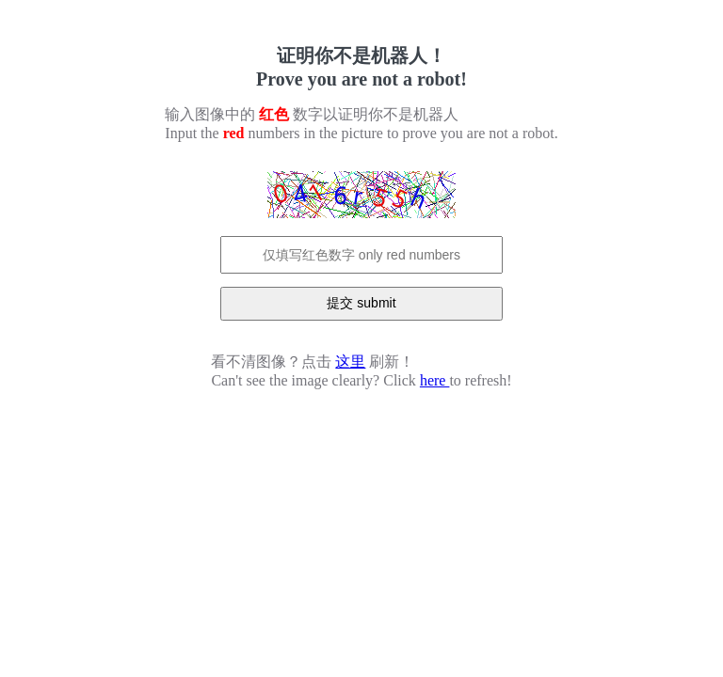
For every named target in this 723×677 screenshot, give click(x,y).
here (435, 380)
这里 (350, 362)
